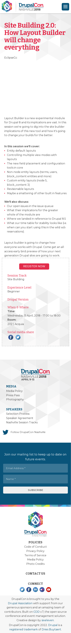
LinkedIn (35, 589)
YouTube (48, 589)
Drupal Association (20, 603)
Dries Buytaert (51, 629)
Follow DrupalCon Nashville (28, 432)
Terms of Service (35, 555)
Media (11, 386)
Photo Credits (35, 563)
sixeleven (48, 620)
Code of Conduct (35, 546)
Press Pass (13, 395)
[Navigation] (65, 6)
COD (36, 611)
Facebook (10, 337)
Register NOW (34, 266)
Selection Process (17, 413)
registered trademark (23, 629)
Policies (35, 542)
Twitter (18, 337)
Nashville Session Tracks (22, 422)
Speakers (14, 409)
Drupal (53, 625)
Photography (15, 399)
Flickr (42, 589)
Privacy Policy (35, 551)
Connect (35, 584)
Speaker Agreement (19, 418)
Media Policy (14, 391)
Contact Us (35, 573)
